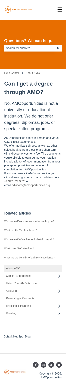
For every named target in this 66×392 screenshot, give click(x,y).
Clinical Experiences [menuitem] (18, 275)
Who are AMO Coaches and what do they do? (29, 239)
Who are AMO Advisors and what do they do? (29, 221)
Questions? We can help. (28, 40)
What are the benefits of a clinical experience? (29, 257)
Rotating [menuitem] (11, 313)
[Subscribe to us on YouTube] (59, 365)
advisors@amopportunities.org (31, 185)
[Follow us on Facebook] (36, 365)
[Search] (58, 48)
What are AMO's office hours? (20, 230)
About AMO (33, 72)
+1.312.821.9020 (15, 181)
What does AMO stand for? (19, 248)
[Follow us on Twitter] (51, 365)
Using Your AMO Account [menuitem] (21, 283)
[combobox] (29, 48)
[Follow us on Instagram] (43, 365)
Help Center (11, 72)
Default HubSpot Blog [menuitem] (17, 336)
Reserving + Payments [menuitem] (20, 298)
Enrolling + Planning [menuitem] (18, 305)
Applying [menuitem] (11, 290)
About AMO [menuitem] (13, 268)
